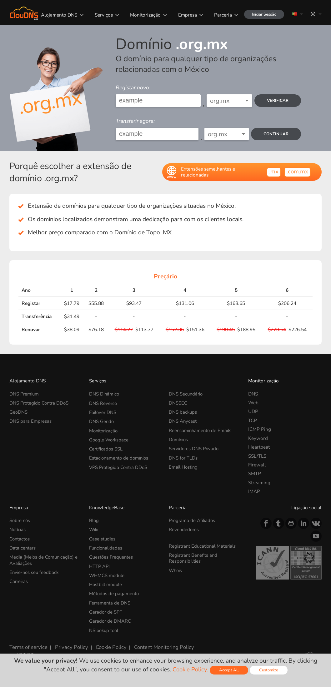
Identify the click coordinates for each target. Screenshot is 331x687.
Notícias (18, 529)
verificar (277, 100)
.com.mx (297, 171)
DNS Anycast (183, 420)
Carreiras (19, 579)
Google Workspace (110, 438)
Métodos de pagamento (114, 591)
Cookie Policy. (190, 669)
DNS (253, 394)
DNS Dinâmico (104, 394)
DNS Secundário (186, 394)
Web (253, 402)
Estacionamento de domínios (120, 456)
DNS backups (183, 411)
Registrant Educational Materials (204, 545)
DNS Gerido (102, 420)
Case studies (102, 538)
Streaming (259, 482)
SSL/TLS (257, 456)
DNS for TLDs (183, 456)
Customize (269, 670)
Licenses (18, 648)
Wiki (94, 529)
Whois (176, 568)
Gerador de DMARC (110, 618)
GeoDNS (18, 411)
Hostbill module (106, 582)
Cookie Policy (104, 643)
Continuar (275, 134)
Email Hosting (184, 464)
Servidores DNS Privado (195, 447)
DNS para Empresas (30, 420)
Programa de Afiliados (193, 520)
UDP (253, 411)
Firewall (257, 464)
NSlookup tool (105, 627)
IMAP (254, 491)
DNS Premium (24, 394)
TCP (252, 420)
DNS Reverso (103, 402)
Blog (94, 520)
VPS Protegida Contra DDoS (119, 464)
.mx (273, 171)
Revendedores (184, 529)
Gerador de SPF (106, 609)
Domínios (179, 438)
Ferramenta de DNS (110, 600)
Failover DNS (103, 411)
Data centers (22, 547)
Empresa (184, 15)
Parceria (220, 15)
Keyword (258, 438)
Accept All (229, 670)
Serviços (101, 15)
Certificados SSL (106, 447)
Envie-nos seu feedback (35, 570)
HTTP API (100, 564)
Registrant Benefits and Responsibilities (194, 557)
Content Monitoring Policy (155, 643)
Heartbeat (259, 447)
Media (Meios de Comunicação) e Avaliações (44, 559)
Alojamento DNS (56, 15)
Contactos (20, 538)
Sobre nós (20, 520)
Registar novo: (133, 87)
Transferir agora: (135, 121)
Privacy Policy (67, 643)
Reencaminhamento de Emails (201, 429)
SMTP (254, 473)
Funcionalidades (106, 547)
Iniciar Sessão (262, 14)
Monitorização (142, 15)
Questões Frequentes (112, 556)
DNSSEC (178, 402)
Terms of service (26, 643)
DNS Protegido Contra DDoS (40, 402)
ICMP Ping (259, 429)
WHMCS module (107, 573)
